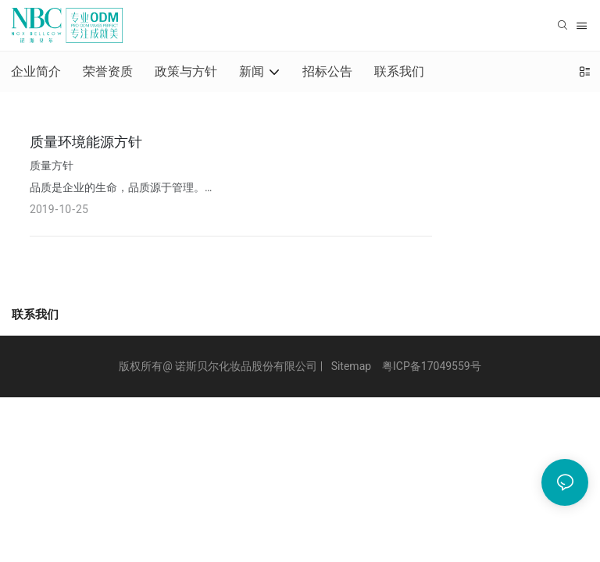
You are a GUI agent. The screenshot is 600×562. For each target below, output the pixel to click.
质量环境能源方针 (86, 141)
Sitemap (351, 366)
